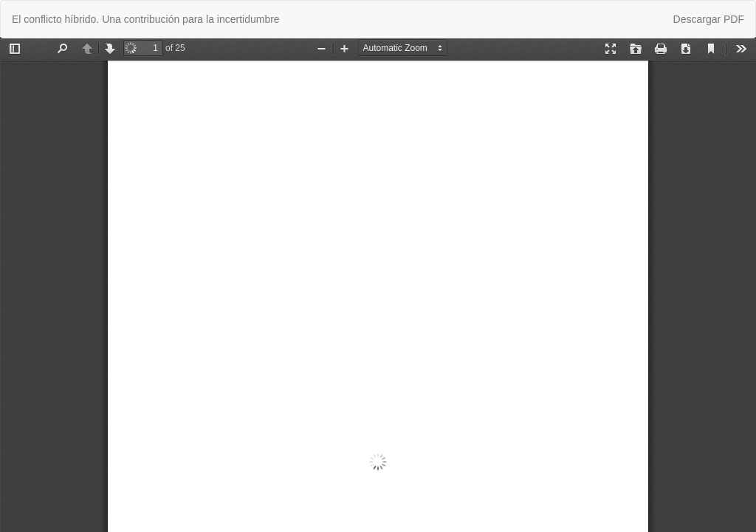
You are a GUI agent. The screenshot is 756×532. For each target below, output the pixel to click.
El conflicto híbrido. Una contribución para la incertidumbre (146, 19)
